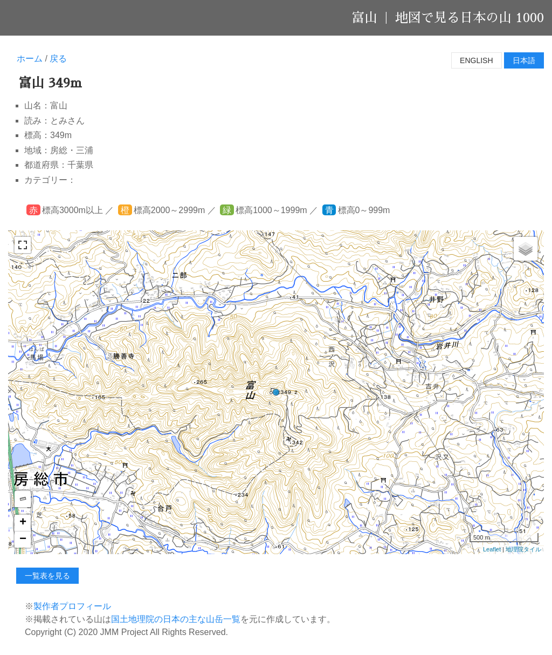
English (476, 60)
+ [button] (22, 523)
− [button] (22, 539)
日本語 (524, 60)
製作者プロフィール (72, 606)
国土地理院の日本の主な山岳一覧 (175, 619)
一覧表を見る (47, 575)
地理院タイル (523, 549)
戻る (58, 58)
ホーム (30, 58)
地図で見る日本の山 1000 (469, 17)
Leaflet (492, 549)
